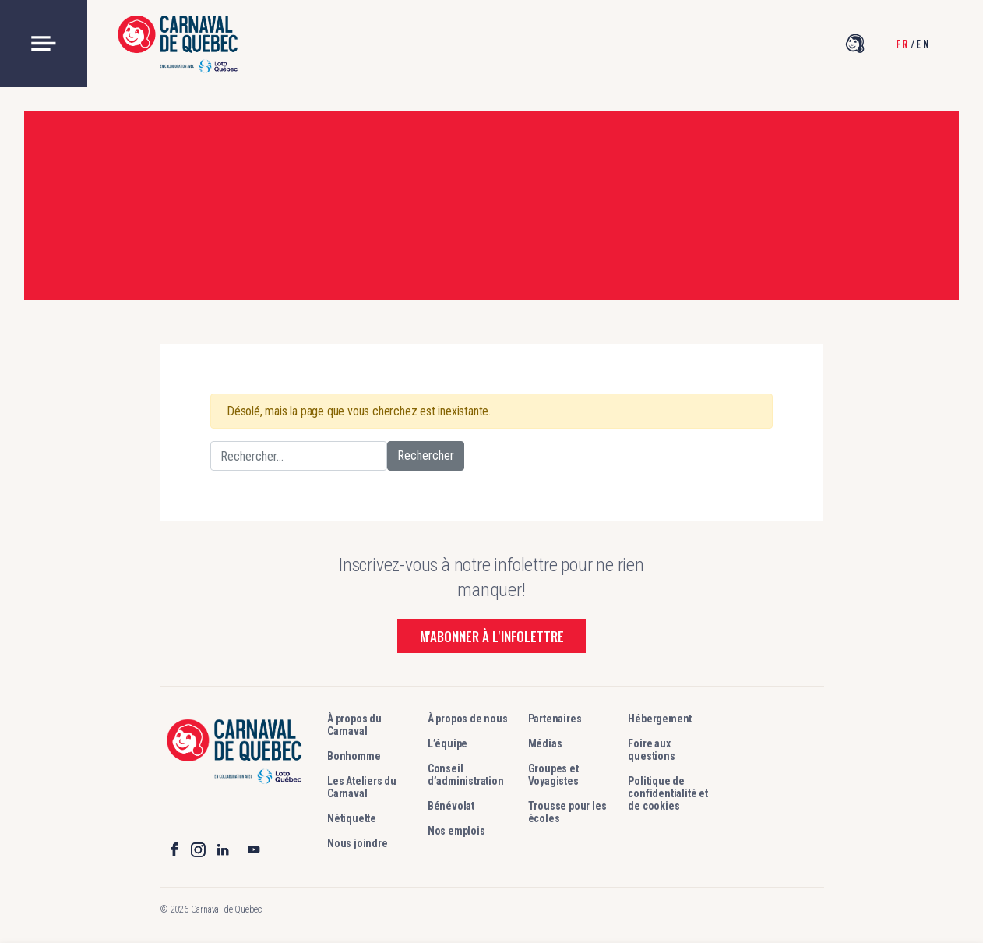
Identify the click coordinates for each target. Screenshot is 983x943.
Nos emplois (456, 831)
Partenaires (555, 718)
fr (903, 43)
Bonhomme (353, 756)
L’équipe (447, 743)
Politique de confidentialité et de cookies (667, 793)
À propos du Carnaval (354, 724)
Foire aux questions (651, 749)
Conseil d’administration (466, 774)
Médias (545, 743)
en (923, 43)
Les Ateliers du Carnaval (361, 787)
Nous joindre (357, 843)
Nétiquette (351, 818)
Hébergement (660, 718)
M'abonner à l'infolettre (492, 636)
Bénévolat (451, 806)
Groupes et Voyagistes (553, 774)
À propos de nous (468, 718)
